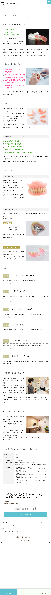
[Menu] (49, 2)
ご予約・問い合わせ (25, 514)
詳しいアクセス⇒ (25, 540)
